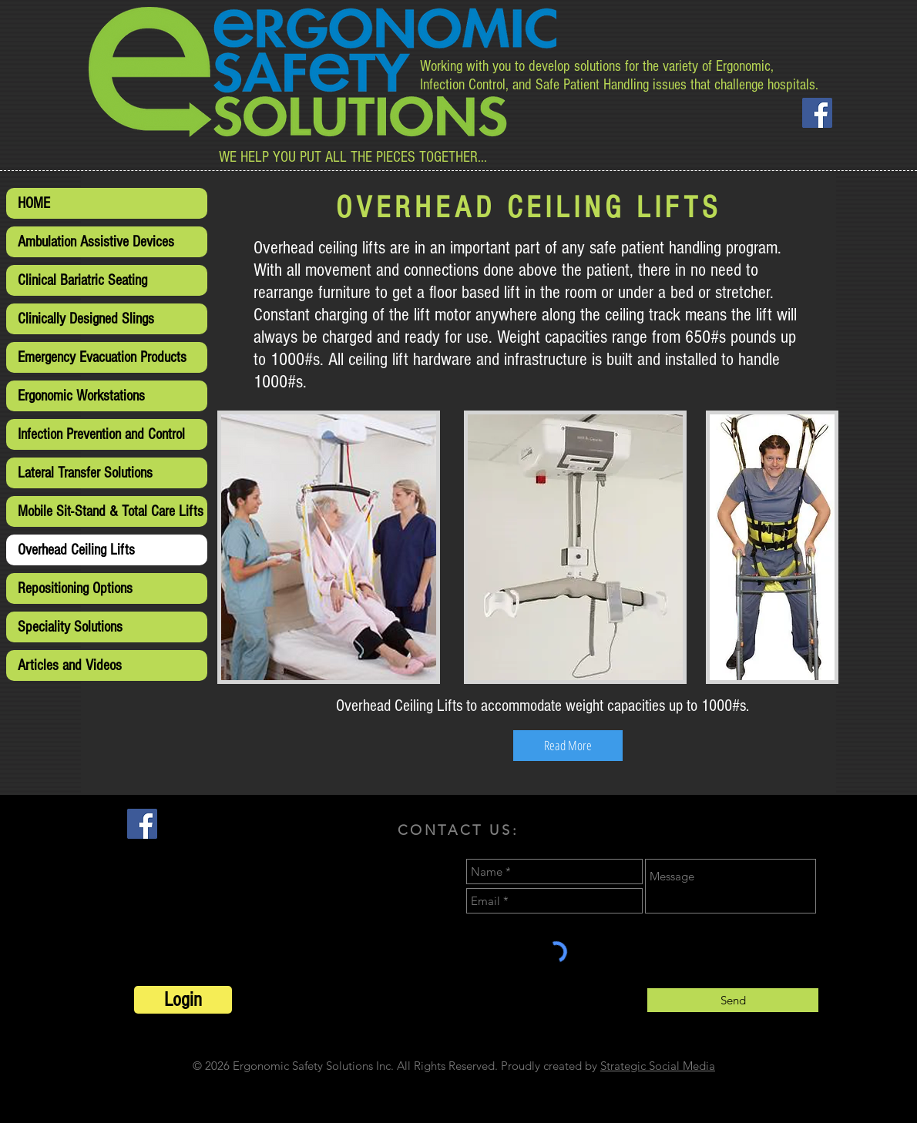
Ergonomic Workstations (81, 395)
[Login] (183, 1000)
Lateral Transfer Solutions (85, 472)
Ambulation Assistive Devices (96, 241)
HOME (34, 203)
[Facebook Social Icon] (817, 113)
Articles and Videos (70, 665)
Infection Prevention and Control (101, 434)
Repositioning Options (75, 588)
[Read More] (568, 745)
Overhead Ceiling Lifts (76, 549)
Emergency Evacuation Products (102, 357)
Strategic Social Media (657, 1065)
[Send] (732, 1000)
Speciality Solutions (70, 626)
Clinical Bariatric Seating (82, 280)
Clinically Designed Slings (86, 318)
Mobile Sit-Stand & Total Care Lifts (110, 511)
